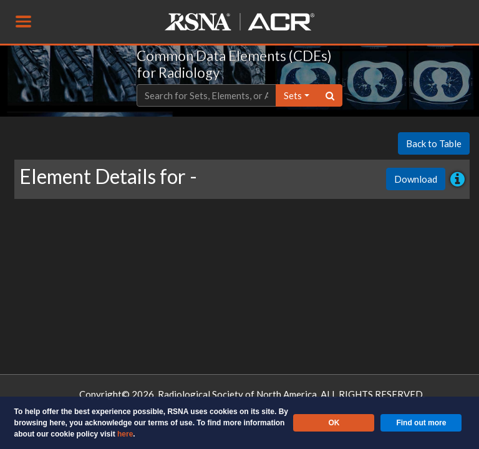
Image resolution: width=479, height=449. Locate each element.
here (125, 434)
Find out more (421, 422)
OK (333, 422)
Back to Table (434, 143)
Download (415, 179)
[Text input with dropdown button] (206, 95)
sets (293, 95)
